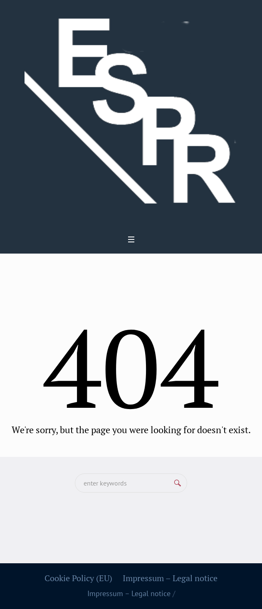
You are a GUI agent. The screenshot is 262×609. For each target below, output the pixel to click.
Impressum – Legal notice (170, 578)
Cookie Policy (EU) (78, 578)
